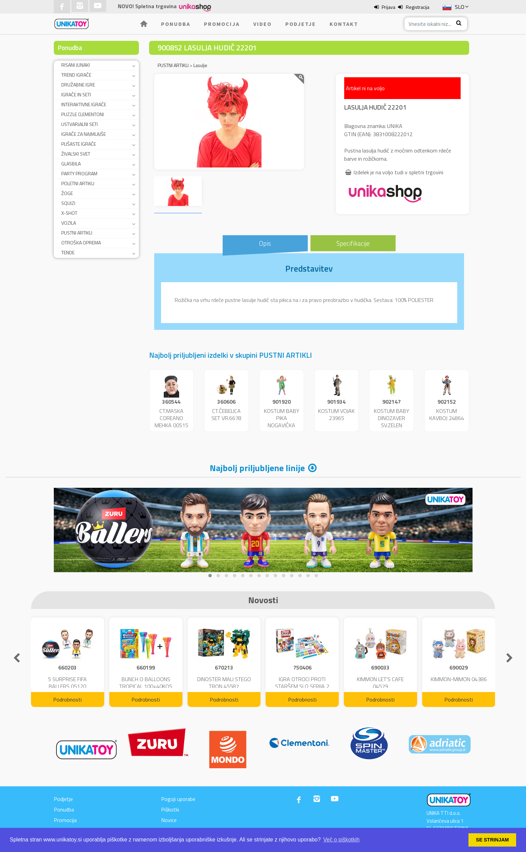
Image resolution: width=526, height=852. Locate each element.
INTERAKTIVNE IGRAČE (83, 104)
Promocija (222, 23)
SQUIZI (68, 203)
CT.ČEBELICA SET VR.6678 (226, 414)
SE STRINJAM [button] (492, 839)
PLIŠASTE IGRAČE (78, 143)
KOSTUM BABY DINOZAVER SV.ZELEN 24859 (391, 421)
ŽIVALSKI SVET (75, 153)
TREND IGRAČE (76, 74)
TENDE (68, 252)
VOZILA (68, 222)
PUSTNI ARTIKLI (76, 232)
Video (262, 23)
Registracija (417, 7)
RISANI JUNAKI (75, 64)
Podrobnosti (67, 699)
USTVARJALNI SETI (79, 124)
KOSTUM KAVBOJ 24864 (446, 414)
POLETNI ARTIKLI (77, 183)
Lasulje (200, 65)
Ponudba (175, 23)
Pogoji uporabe (178, 799)
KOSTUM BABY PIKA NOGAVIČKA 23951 (281, 421)
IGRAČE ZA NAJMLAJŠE (83, 134)
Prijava (388, 7)
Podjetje (300, 23)
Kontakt (344, 23)
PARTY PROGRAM (79, 173)
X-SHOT (69, 212)
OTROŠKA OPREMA (81, 242)
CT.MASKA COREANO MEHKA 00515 (171, 418)
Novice (169, 820)
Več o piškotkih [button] (341, 839)
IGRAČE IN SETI (76, 94)
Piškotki (170, 809)
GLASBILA (71, 163)
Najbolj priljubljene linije (257, 468)
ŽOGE (67, 193)
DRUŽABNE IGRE (78, 84)
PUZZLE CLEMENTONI (82, 114)
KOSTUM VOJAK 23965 (336, 414)
